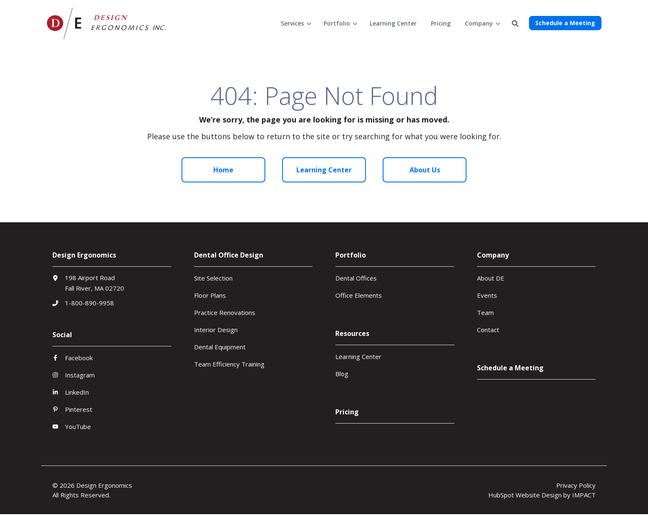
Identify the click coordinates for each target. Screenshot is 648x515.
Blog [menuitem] (341, 373)
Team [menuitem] (485, 312)
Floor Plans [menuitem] (210, 295)
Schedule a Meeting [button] (565, 23)
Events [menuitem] (487, 295)
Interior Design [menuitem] (216, 329)
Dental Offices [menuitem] (356, 278)
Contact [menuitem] (488, 329)
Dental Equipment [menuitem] (220, 347)
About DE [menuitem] (490, 278)
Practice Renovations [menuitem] (224, 312)
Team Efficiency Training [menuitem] (229, 364)
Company (479, 23)
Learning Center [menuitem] (324, 169)
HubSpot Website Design (525, 495)
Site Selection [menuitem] (213, 278)
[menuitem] (295, 23)
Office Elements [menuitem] (358, 295)
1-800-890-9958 (89, 303)
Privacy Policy (576, 485)
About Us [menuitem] (425, 169)
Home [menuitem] (223, 169)
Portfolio (337, 23)
